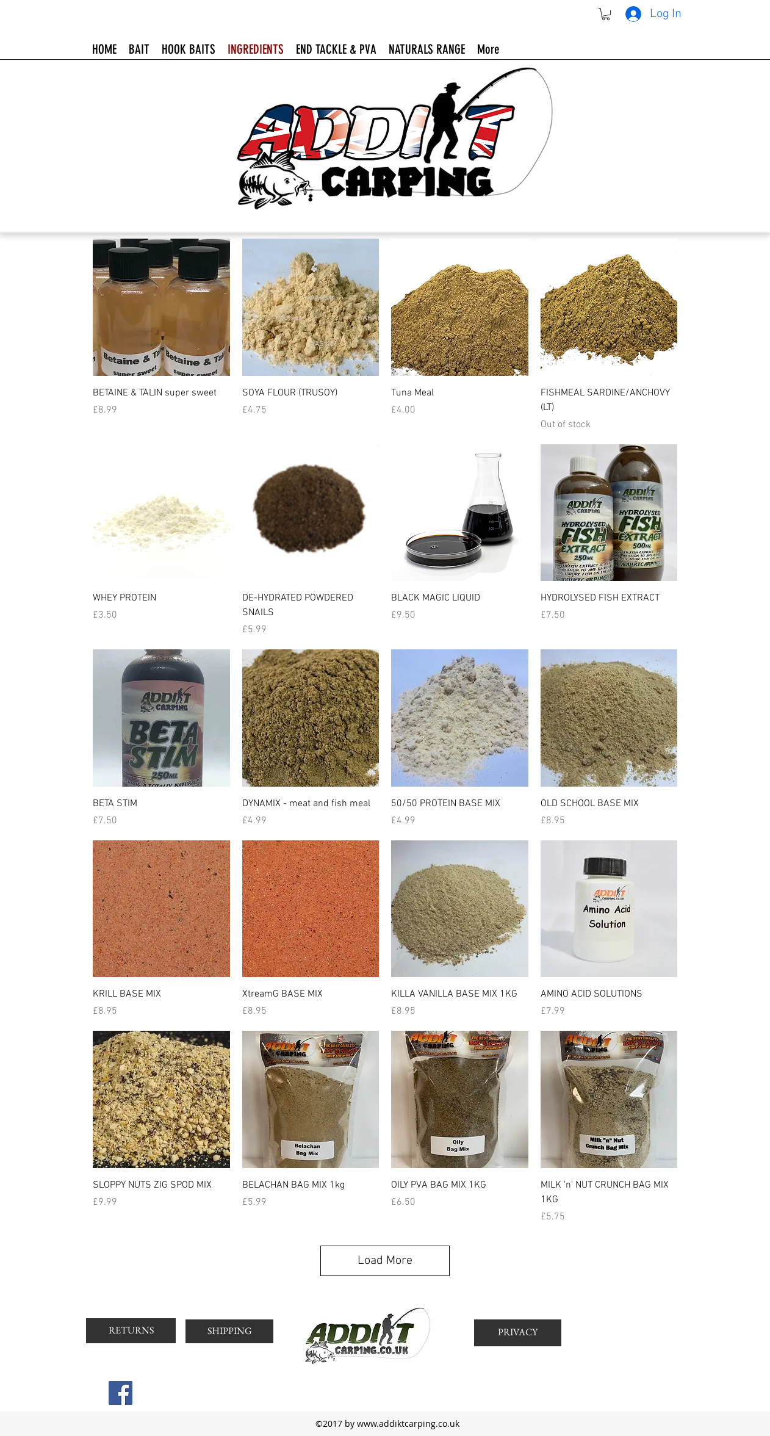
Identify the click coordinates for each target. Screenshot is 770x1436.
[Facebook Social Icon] (120, 1393)
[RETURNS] (131, 1330)
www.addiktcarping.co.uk (408, 1423)
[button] (606, 14)
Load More (385, 1261)
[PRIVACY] (517, 1332)
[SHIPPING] (229, 1331)
